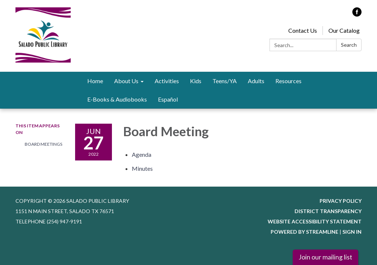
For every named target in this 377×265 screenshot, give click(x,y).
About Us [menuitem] (126, 80)
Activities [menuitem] (167, 80)
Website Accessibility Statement (315, 221)
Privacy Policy (341, 201)
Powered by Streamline (304, 232)
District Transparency (328, 211)
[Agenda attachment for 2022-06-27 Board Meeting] (141, 154)
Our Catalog (344, 30)
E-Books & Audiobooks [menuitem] (117, 99)
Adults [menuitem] (256, 80)
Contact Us (302, 30)
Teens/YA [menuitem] (224, 80)
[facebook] (357, 14)
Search (349, 45)
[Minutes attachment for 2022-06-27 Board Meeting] (142, 168)
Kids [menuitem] (195, 80)
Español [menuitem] (168, 99)
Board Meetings (43, 144)
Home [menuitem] (95, 80)
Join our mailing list (325, 257)
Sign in (352, 232)
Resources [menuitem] (288, 80)
